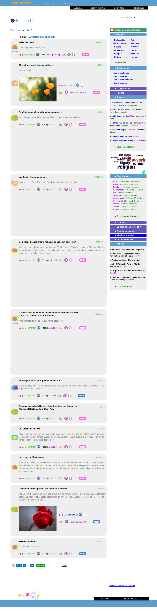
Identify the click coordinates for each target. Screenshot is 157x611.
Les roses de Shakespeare (32, 457)
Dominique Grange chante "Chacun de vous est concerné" (47, 242)
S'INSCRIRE (119, 8)
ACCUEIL (78, 8)
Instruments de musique (123, 123)
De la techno (117, 129)
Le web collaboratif (120, 136)
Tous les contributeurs (128, 216)
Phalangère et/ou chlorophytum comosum (39, 380)
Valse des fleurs (26, 42)
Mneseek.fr (22, 3)
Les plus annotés (121, 83)
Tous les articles (125, 286)
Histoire (117, 57)
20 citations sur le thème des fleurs (36, 65)
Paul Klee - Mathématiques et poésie (127, 249)
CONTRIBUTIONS (98, 8)
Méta (85, 54)
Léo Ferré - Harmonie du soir (33, 177)
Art (132, 40)
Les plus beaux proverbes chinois (126, 270)
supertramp (55, 54)
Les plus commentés (123, 79)
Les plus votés (120, 76)
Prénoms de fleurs (28, 541)
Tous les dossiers (125, 147)
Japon (115, 109)
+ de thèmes (120, 62)
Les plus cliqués (121, 73)
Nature (134, 50)
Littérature (119, 50)
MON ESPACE (138, 8)
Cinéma (117, 47)
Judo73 (82, 92)
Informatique (120, 43)
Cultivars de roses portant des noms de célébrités (43, 488)
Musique (135, 47)
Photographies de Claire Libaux (125, 260)
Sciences (135, 53)
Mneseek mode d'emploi (127, 30)
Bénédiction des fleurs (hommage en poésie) (40, 112)
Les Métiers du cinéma (122, 140)
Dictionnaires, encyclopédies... (126, 103)
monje (53, 396)
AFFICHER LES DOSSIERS (42, 37)
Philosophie (119, 40)
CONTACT (105, 599)
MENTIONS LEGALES (133, 599)
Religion (118, 54)
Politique (135, 43)
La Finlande (117, 116)
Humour (134, 57)
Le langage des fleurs (29, 429)
